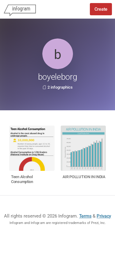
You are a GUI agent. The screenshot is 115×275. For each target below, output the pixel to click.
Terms (85, 216)
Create (100, 9)
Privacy (104, 216)
